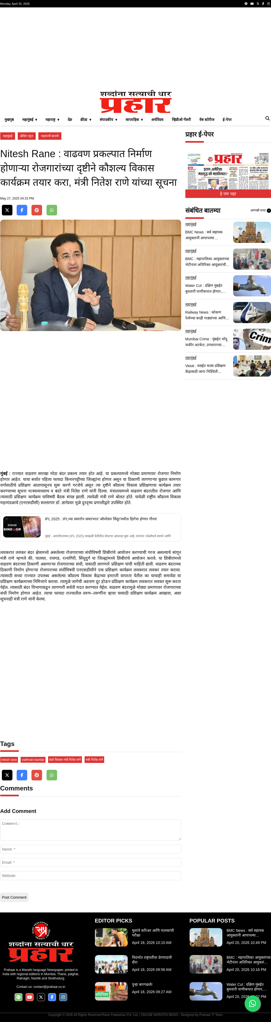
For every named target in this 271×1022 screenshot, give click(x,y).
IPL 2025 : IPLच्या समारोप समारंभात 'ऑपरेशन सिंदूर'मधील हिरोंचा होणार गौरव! (101, 519)
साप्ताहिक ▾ (134, 119)
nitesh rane (9, 760)
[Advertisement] (135, 49)
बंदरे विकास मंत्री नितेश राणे (65, 760)
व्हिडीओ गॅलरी (181, 119)
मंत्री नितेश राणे (94, 760)
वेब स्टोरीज (206, 119)
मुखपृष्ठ (9, 119)
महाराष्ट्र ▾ (52, 119)
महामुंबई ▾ (29, 119)
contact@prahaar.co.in (49, 987)
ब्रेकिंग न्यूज (26, 136)
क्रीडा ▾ (85, 119)
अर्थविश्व (157, 119)
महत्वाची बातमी (50, 136)
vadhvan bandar (33, 760)
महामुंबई (7, 136)
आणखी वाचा (260, 211)
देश (70, 119)
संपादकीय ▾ (108, 119)
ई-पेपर (227, 119)
